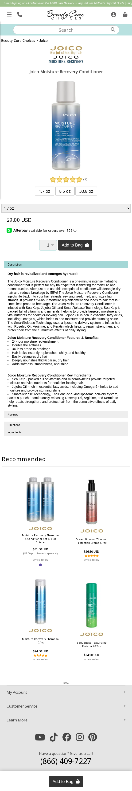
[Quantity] (48, 245)
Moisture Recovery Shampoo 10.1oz (40, 640)
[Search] (113, 29)
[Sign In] (113, 13)
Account (17, 692)
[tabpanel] (66, 336)
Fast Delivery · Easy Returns (76, 3)
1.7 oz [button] (44, 191)
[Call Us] (19, 13)
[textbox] (66, 29)
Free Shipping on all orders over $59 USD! (31, 3)
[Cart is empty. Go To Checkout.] (124, 13)
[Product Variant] (66, 208)
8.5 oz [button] (65, 191)
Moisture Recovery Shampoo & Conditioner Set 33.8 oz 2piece (40, 538)
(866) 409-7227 (65, 761)
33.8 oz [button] (86, 191)
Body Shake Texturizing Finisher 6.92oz (91, 644)
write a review (40, 559)
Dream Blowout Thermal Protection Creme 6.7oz (91, 540)
